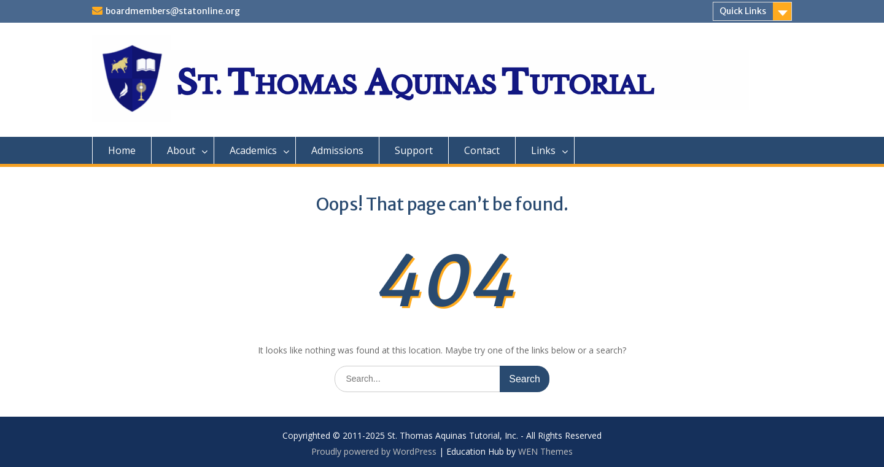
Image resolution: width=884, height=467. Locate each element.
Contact (482, 150)
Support (414, 150)
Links (543, 150)
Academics (253, 150)
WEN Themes (545, 451)
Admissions (337, 150)
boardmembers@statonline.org (173, 11)
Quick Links (742, 11)
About (181, 150)
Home (122, 150)
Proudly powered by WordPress (373, 451)
